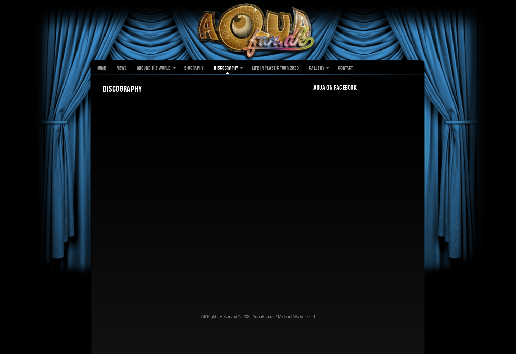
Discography (226, 69)
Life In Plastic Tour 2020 (275, 69)
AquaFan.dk (258, 31)
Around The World (154, 69)
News (122, 69)
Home (102, 69)
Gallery (316, 69)
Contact (345, 69)
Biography (194, 69)
